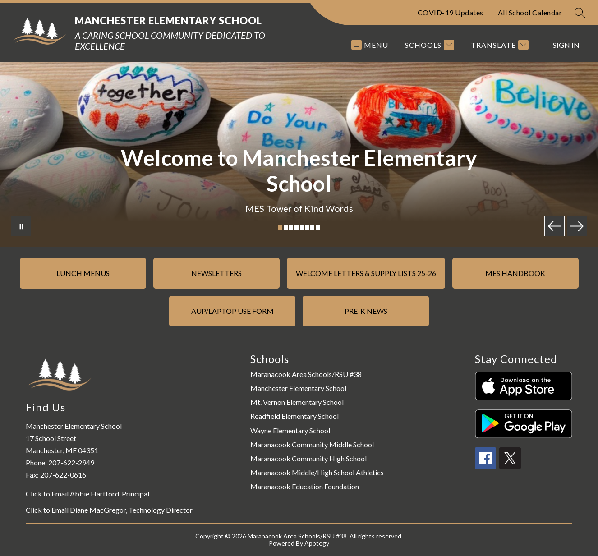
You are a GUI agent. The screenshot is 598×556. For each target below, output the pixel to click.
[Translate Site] (499, 45)
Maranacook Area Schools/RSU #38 (306, 374)
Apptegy (316, 543)
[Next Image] (577, 226)
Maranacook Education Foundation (304, 486)
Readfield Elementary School (294, 416)
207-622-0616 (63, 474)
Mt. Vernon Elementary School (297, 402)
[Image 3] (291, 227)
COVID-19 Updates (450, 12)
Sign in (566, 45)
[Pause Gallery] (21, 226)
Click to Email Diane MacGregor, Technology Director (109, 510)
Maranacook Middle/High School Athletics (317, 472)
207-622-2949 (71, 462)
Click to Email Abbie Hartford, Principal (87, 493)
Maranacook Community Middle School (312, 444)
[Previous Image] (554, 226)
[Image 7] (312, 227)
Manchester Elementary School (298, 388)
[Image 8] (318, 227)
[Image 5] (302, 227)
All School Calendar (530, 12)
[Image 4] (296, 227)
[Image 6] (307, 227)
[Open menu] (369, 45)
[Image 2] (286, 227)
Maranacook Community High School (308, 458)
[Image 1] (280, 227)
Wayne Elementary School (290, 430)
